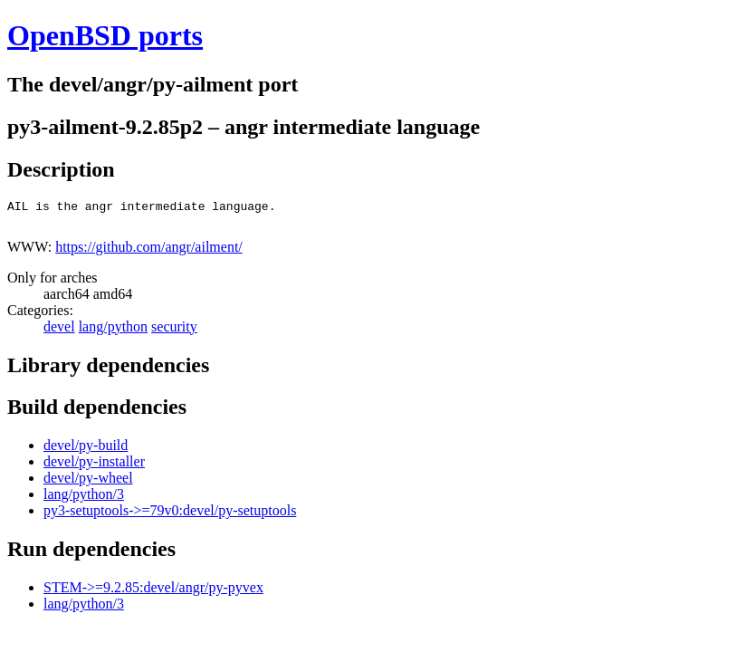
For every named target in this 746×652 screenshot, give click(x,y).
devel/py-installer (94, 467)
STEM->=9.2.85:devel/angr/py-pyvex (153, 592)
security (174, 332)
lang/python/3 (83, 499)
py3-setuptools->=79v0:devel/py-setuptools (169, 515)
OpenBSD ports (105, 35)
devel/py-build (85, 450)
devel (59, 332)
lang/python (113, 332)
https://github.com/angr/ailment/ (149, 252)
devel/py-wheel (88, 483)
